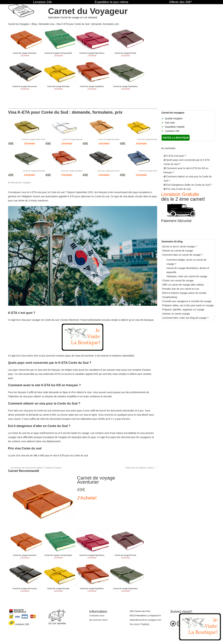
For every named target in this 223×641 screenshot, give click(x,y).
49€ (81, 489)
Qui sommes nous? (98, 620)
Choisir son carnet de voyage (178, 280)
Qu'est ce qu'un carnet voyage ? (179, 246)
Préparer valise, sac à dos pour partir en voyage (188, 305)
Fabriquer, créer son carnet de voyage (186, 276)
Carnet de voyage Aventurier (96, 480)
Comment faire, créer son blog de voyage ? (185, 317)
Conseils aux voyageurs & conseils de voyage (186, 301)
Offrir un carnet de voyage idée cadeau (183, 284)
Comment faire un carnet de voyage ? (182, 254)
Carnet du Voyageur (88, 11)
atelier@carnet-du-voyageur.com (145, 620)
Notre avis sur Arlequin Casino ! (141, 468)
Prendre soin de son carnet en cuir (180, 288)
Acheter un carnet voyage (176, 313)
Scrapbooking (169, 297)
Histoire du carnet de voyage (177, 250)
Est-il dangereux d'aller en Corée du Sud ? (189, 184)
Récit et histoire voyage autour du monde (184, 293)
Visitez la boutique (175, 137)
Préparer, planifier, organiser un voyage (183, 309)
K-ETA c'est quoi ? (176, 155)
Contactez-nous (96, 615)
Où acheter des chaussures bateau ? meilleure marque (34, 468)
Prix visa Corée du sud (178, 189)
